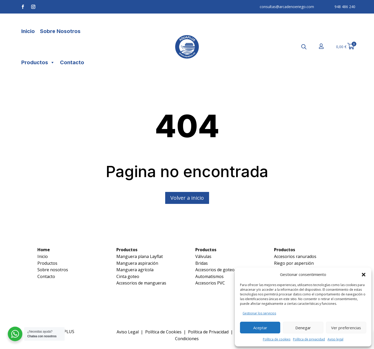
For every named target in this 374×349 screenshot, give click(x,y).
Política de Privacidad (208, 332)
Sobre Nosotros (60, 31)
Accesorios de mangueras (141, 283)
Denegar (303, 327)
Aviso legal (335, 339)
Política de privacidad (309, 339)
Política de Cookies (163, 332)
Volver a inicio (187, 197)
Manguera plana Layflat (139, 256)
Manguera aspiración (137, 263)
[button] (363, 274)
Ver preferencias (346, 327)
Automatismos (209, 276)
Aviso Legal (128, 332)
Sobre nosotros (52, 270)
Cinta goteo (127, 276)
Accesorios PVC (210, 283)
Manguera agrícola (134, 270)
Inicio (28, 31)
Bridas (201, 263)
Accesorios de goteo (215, 270)
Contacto (72, 62)
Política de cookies (276, 339)
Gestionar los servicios (259, 313)
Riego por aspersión (294, 263)
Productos (38, 62)
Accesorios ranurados (295, 256)
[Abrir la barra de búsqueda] (303, 46)
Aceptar (260, 327)
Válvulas (203, 256)
